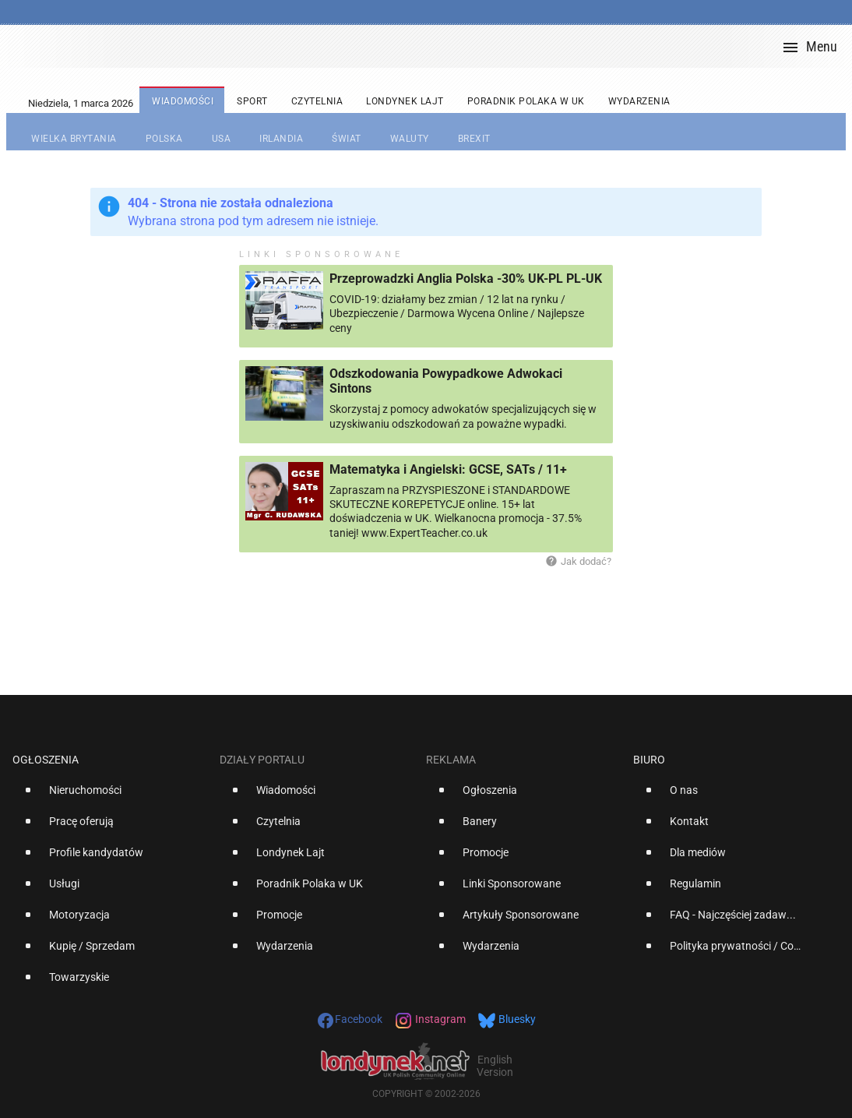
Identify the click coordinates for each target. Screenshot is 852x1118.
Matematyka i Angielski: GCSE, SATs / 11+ (448, 469)
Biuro (649, 759)
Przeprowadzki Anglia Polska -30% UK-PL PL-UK (465, 278)
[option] (109, 796)
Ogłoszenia (45, 759)
